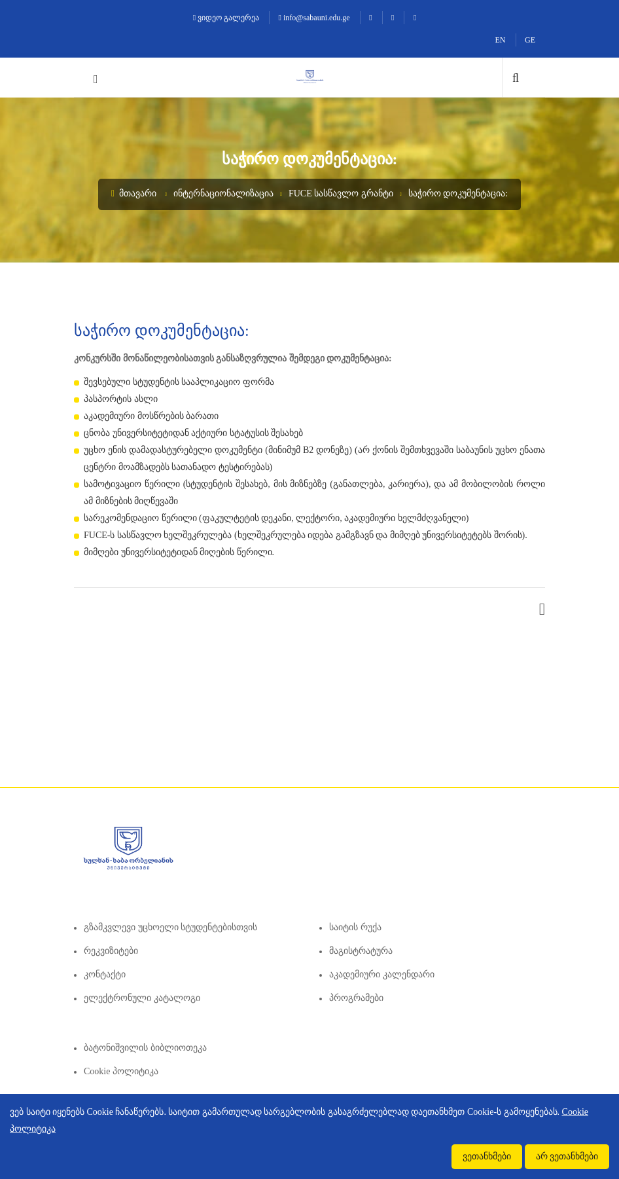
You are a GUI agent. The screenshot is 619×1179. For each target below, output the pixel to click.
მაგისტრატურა (361, 951)
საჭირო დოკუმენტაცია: (458, 193)
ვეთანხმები (487, 1156)
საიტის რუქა (355, 927)
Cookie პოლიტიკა (121, 1071)
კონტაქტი (105, 974)
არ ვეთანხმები (567, 1156)
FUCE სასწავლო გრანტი (341, 193)
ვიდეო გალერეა (226, 17)
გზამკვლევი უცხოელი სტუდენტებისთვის (170, 927)
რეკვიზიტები (111, 951)
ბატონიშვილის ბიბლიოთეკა (145, 1048)
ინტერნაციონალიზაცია (223, 193)
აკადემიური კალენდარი (381, 974)
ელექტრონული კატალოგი (142, 998)
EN (500, 40)
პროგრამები (356, 998)
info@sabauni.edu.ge (314, 17)
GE (530, 40)
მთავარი (133, 193)
